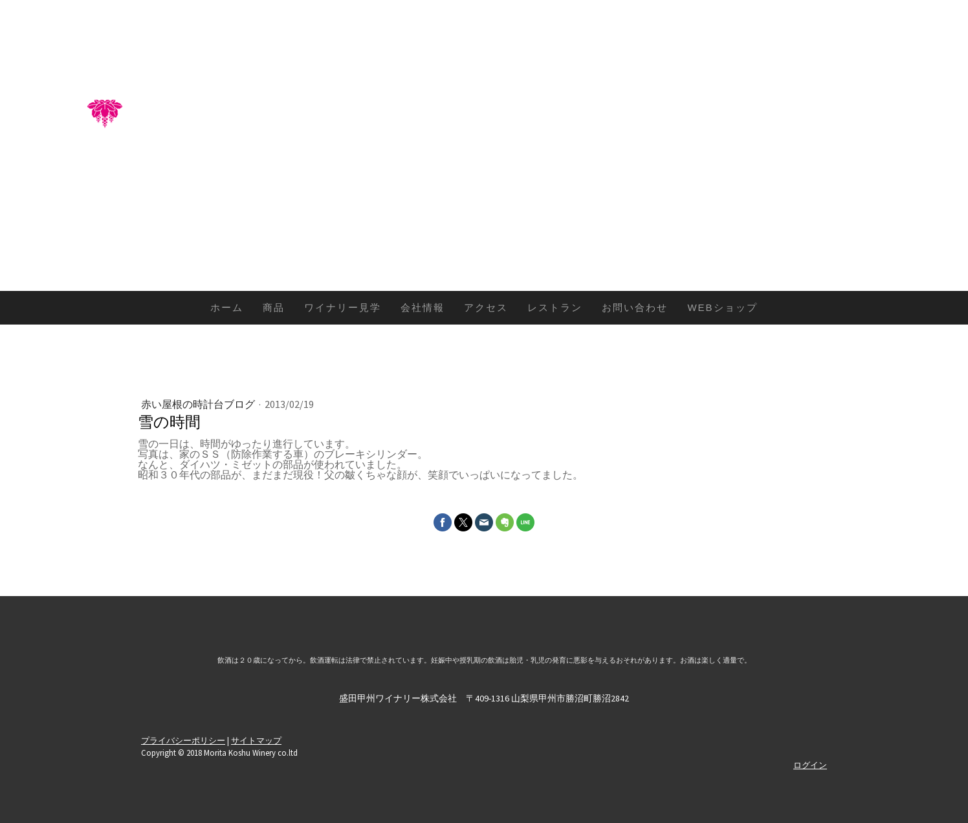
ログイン (810, 765)
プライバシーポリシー (183, 740)
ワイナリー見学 (342, 307)
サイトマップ (256, 740)
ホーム (226, 307)
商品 (274, 307)
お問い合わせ (635, 307)
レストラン (554, 307)
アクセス (486, 307)
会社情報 (423, 307)
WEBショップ (722, 307)
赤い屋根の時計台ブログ (199, 404)
